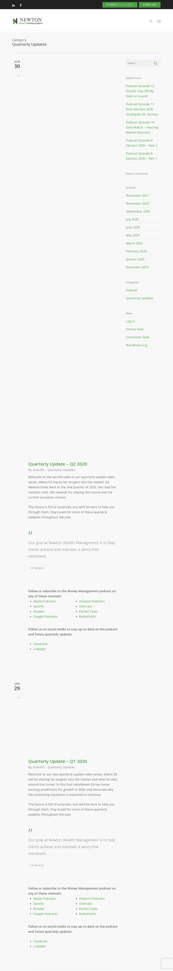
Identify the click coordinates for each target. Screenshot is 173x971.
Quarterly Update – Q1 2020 (57, 761)
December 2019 (137, 267)
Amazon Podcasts (92, 601)
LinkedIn (39, 649)
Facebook (40, 644)
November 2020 (137, 203)
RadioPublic (87, 616)
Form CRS (149, 4)
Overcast (85, 606)
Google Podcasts (45, 616)
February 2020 (136, 251)
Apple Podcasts (44, 601)
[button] (159, 22)
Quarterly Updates (61, 470)
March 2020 (134, 243)
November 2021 (137, 195)
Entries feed (134, 329)
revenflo (38, 470)
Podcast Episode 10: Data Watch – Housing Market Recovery (142, 127)
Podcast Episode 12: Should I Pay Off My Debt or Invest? (140, 91)
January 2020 (135, 259)
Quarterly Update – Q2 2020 (57, 464)
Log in (130, 321)
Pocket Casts (88, 611)
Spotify (38, 606)
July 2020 (132, 219)
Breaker (39, 611)
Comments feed (137, 337)
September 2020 (138, 211)
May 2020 (132, 235)
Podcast (132, 290)
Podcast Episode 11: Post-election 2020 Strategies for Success (142, 109)
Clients (119, 4)
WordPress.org (136, 345)
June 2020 (133, 227)
